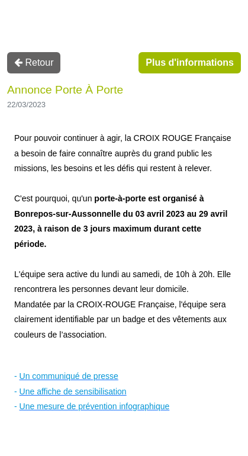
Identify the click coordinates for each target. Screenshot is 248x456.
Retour (33, 62)
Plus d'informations (190, 62)
